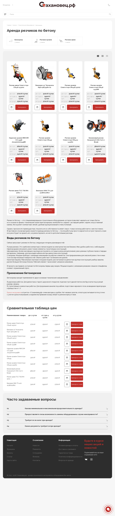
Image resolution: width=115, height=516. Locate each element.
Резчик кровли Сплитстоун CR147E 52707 (70, 95)
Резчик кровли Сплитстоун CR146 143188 (96, 95)
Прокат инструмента (15, 316)
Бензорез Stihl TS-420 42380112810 (45, 215)
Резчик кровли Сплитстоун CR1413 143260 (70, 155)
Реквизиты (37, 486)
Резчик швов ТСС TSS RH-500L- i (18, 215)
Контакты (36, 497)
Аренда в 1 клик (77, 348)
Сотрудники (37, 490)
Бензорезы (19, 40)
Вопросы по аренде (66, 497)
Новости (36, 482)
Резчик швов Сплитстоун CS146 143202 (18, 95)
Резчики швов (70, 40)
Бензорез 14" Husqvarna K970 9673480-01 (44, 94)
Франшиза (11, 486)
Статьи (9, 493)
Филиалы (36, 493)
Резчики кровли (46, 40)
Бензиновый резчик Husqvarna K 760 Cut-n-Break (96, 155)
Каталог (10, 482)
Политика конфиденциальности (70, 493)
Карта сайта (11, 497)
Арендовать (22, 115)
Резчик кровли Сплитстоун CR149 (44, 154)
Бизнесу (10, 490)
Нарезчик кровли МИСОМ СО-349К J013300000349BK (19, 155)
